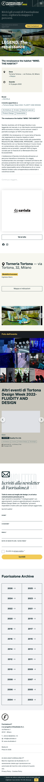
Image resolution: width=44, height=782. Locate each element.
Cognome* (5, 524)
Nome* (4, 515)
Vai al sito (22, 237)
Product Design (8, 113)
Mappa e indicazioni (22, 289)
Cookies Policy (17, 771)
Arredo (16, 110)
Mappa (12, 76)
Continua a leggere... (10, 180)
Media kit (5, 747)
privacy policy (19, 551)
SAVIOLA (6, 99)
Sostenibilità (20, 113)
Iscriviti (22, 557)
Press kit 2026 (6, 749)
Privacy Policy (6, 771)
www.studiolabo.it (10, 741)
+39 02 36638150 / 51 (10, 736)
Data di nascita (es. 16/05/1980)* (14, 541)
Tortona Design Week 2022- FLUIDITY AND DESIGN (21, 105)
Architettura (7, 110)
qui (30, 780)
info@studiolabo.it (10, 738)
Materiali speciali (27, 110)
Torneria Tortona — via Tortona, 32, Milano (24, 74)
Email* (4, 532)
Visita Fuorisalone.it (34, 26)
